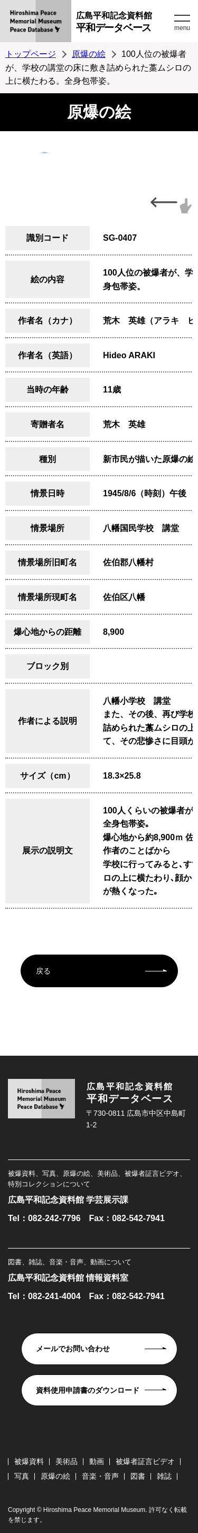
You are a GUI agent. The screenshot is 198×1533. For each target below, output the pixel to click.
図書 (137, 1476)
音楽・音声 (100, 1476)
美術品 (66, 1461)
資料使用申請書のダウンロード (87, 1390)
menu (182, 28)
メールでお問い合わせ (73, 1348)
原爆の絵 (89, 54)
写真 (21, 1476)
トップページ (30, 54)
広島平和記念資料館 (124, 23)
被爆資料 (29, 1461)
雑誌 (164, 1476)
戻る (43, 971)
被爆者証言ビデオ (145, 1461)
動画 (96, 1461)
